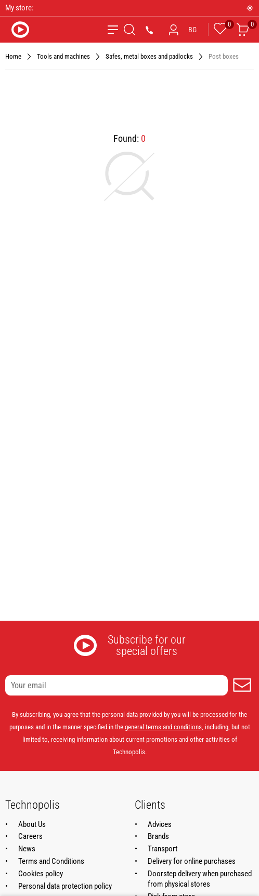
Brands (158, 836)
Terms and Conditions (51, 861)
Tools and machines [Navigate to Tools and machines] (63, 56)
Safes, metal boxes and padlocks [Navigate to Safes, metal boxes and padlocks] (149, 56)
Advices (160, 824)
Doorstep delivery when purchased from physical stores (200, 879)
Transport (162, 848)
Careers (30, 836)
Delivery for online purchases (192, 861)
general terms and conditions (163, 727)
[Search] (129, 29)
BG (192, 29)
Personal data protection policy (65, 886)
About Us (32, 824)
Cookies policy (40, 873)
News (26, 848)
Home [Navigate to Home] (13, 56)
